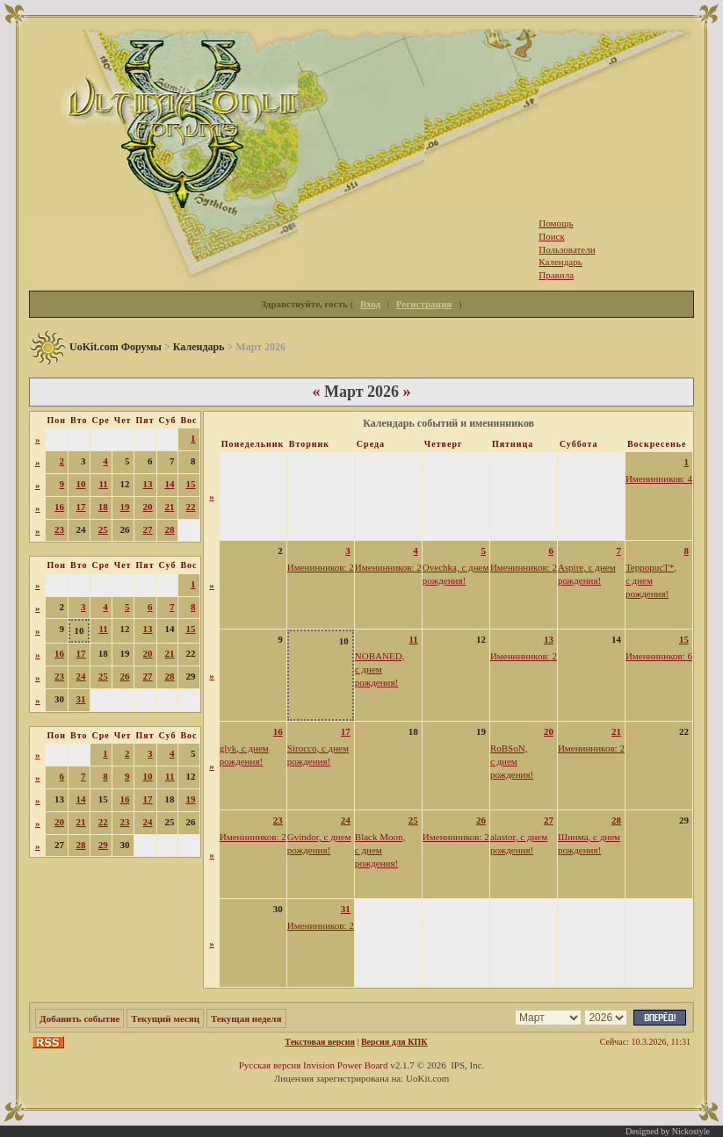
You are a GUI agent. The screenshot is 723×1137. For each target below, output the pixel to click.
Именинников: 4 (658, 478)
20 (148, 506)
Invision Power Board (345, 1065)
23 (59, 529)
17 (81, 506)
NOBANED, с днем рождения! (380, 669)
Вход (370, 304)
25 (103, 529)
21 (169, 506)
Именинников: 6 (658, 656)
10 (81, 484)
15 (191, 484)
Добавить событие (79, 1018)
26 (125, 676)
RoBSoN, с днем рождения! (511, 761)
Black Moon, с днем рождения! (380, 849)
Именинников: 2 (320, 567)
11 (102, 484)
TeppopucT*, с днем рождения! (650, 580)
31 (81, 699)
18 (103, 506)
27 (148, 529)
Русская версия (270, 1065)
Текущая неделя (246, 1018)
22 (191, 506)
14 (169, 484)
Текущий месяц (165, 1018)
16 (59, 506)
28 (169, 529)
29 (103, 844)
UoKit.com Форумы (115, 347)
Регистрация (424, 304)
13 (148, 484)
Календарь (199, 347)
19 (125, 506)
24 (81, 676)
